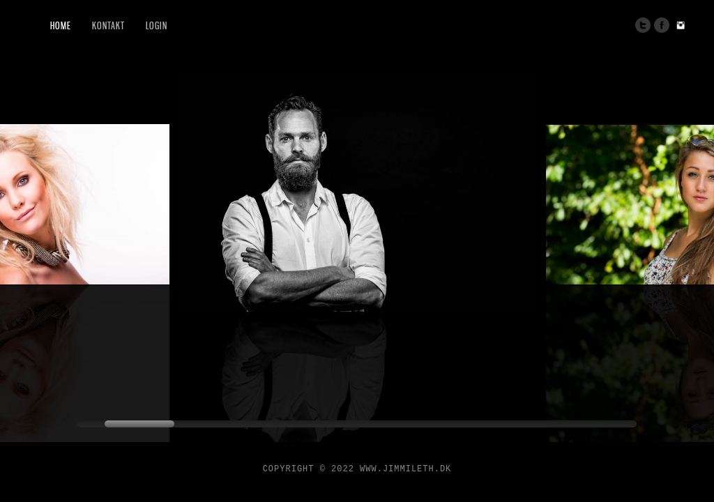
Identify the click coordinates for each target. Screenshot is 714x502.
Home (60, 25)
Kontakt (108, 25)
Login (156, 25)
